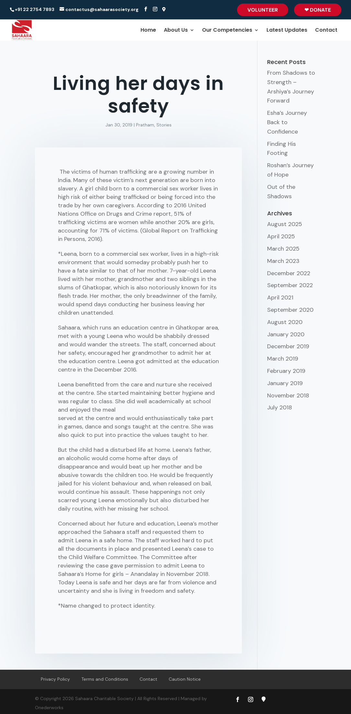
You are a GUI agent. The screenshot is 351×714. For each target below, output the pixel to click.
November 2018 (288, 395)
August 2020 (284, 322)
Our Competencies (227, 31)
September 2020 (290, 310)
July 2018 (279, 407)
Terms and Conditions (104, 679)
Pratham (145, 125)
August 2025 (284, 224)
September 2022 (290, 285)
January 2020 (285, 334)
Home (148, 31)
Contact (326, 31)
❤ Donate (317, 9)
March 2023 (283, 261)
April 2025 (281, 236)
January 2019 (285, 383)
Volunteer (262, 9)
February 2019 (286, 371)
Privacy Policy (55, 679)
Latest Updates (286, 31)
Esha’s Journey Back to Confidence (287, 122)
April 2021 (280, 297)
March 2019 (282, 358)
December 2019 (288, 346)
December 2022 (288, 273)
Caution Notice (185, 679)
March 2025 (283, 249)
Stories (164, 125)
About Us (176, 31)
